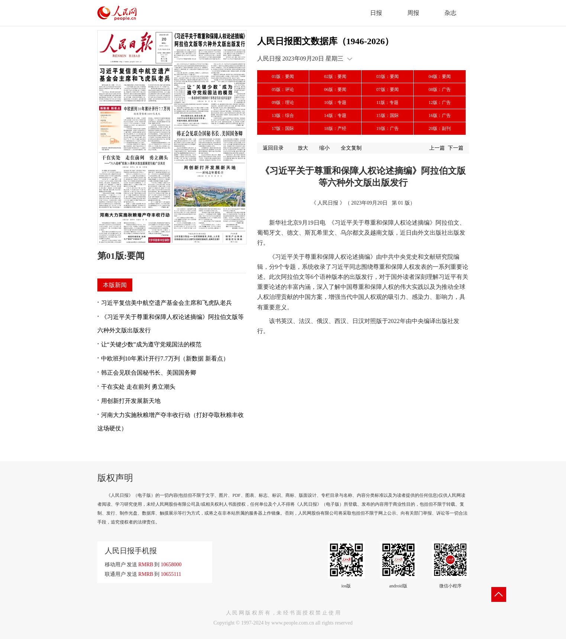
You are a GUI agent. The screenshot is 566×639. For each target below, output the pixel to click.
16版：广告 (439, 115)
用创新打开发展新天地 (131, 401)
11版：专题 (387, 102)
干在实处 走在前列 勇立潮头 (138, 387)
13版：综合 (283, 115)
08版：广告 (439, 89)
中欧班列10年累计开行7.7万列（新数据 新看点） (165, 358)
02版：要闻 (335, 76)
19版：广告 (387, 128)
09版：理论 (283, 102)
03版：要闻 (387, 76)
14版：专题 (335, 115)
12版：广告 (439, 102)
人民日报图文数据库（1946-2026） (325, 41)
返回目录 (273, 148)
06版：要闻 (335, 89)
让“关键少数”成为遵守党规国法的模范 (151, 344)
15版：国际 (387, 115)
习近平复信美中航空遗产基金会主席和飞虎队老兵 (166, 303)
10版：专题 (335, 102)
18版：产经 (335, 128)
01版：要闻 (283, 76)
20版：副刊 (439, 128)
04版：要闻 (439, 76)
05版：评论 (283, 89)
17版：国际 (283, 128)
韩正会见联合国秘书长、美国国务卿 (148, 372)
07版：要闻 (387, 89)
